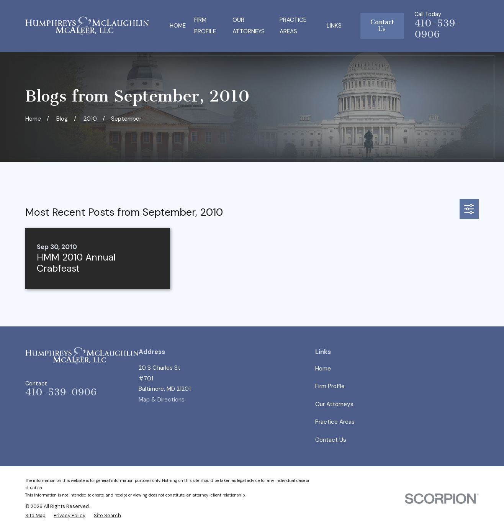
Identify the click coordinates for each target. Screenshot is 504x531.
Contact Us (382, 25)
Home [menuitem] (178, 26)
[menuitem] (35, 516)
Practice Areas (335, 422)
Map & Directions (162, 399)
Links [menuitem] (334, 26)
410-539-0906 (437, 29)
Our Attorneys (334, 404)
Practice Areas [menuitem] (293, 26)
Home (323, 368)
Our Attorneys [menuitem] (248, 26)
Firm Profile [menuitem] (205, 26)
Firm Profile (330, 386)
